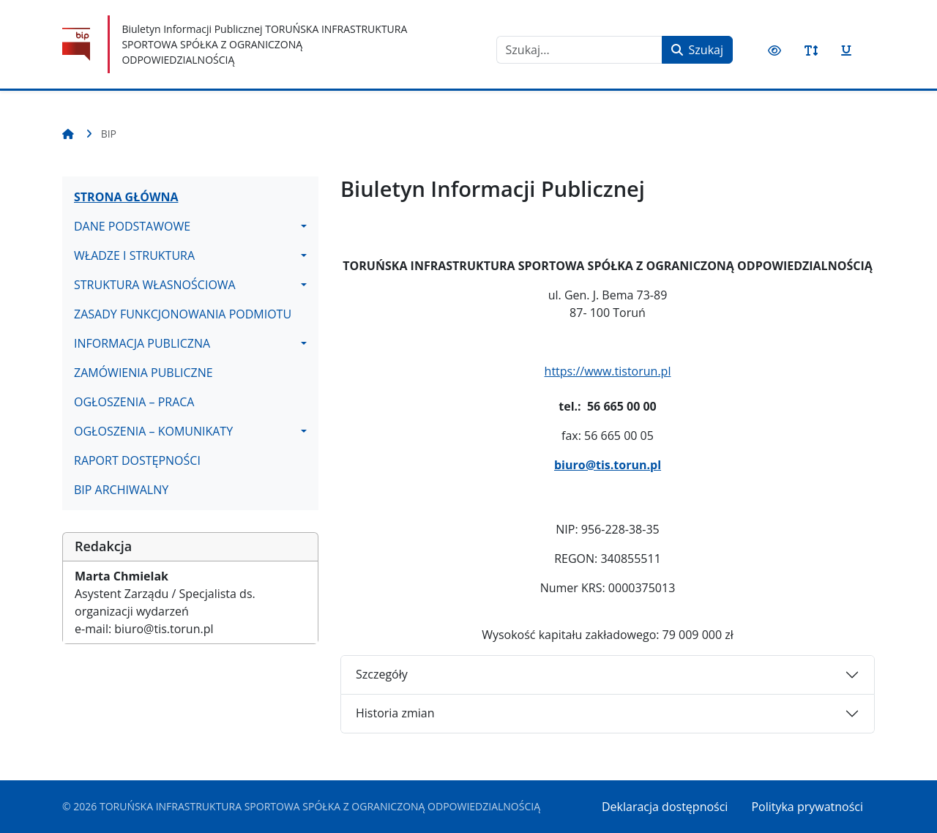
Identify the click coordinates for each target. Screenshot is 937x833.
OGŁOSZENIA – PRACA (134, 402)
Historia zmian (395, 713)
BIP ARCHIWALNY (121, 490)
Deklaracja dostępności (665, 807)
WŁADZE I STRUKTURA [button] (134, 255)
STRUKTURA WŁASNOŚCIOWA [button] (155, 285)
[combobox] (579, 50)
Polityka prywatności (807, 807)
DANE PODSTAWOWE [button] (132, 226)
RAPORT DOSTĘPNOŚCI (137, 460)
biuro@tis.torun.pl (607, 465)
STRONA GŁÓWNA (126, 197)
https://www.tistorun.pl (608, 371)
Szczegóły (382, 674)
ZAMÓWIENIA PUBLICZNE (143, 373)
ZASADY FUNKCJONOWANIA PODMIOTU (182, 314)
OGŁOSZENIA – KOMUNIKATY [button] (153, 431)
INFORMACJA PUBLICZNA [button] (142, 343)
